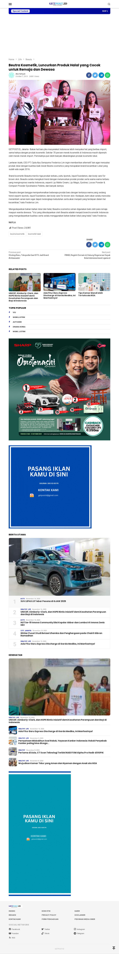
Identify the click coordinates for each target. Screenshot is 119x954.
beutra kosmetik (17, 234)
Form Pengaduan (50, 920)
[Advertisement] (59, 36)
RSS (12, 938)
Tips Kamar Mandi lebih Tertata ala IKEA (90, 294)
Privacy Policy (49, 916)
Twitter (45, 930)
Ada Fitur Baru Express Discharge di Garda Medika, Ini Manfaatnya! (59, 295)
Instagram (79, 930)
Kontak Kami (15, 920)
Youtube (13, 934)
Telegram (79, 934)
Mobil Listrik (19, 331)
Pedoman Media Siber (85, 920)
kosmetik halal (34, 234)
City (22, 630)
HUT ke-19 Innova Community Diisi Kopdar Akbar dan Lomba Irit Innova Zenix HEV (63, 623)
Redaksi (12, 916)
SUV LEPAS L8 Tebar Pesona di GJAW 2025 (43, 601)
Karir (77, 911)
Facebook (14, 930)
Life (29, 609)
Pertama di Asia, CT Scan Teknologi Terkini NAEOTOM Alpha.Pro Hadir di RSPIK (61, 753)
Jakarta (28, 630)
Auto (23, 598)
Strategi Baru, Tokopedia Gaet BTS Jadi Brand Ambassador (33, 255)
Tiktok (45, 934)
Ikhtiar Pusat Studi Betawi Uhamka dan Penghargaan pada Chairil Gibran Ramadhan (61, 634)
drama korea (19, 326)
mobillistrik (19, 317)
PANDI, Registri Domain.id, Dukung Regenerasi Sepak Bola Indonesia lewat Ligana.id (86, 255)
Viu (14, 312)
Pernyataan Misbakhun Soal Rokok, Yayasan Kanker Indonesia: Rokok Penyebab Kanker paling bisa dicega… (62, 742)
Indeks (12, 911)
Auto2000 (17, 322)
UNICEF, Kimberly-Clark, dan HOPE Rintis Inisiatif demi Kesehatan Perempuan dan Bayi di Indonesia (23, 297)
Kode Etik (46, 911)
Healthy (24, 609)
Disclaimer (80, 916)
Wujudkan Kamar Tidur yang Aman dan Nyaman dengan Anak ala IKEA (57, 764)
